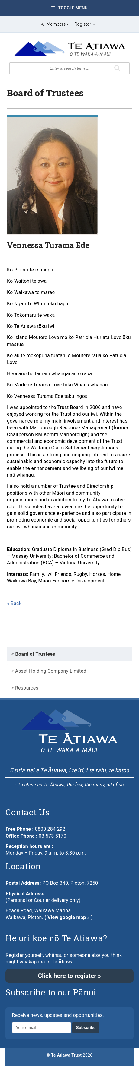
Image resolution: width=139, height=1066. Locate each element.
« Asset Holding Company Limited (48, 671)
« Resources (24, 688)
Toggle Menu (69, 7)
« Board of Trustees (33, 654)
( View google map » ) (68, 917)
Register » (85, 24)
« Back (14, 603)
